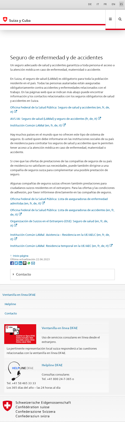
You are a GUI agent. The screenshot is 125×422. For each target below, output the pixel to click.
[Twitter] (16, 253)
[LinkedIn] (21, 253)
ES (121, 4)
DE (90, 4)
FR (105, 4)
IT (98, 4)
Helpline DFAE (52, 355)
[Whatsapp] (29, 253)
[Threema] (25, 253)
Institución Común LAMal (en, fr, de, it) (38, 116)
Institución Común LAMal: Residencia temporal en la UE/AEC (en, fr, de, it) (61, 236)
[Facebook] (12, 253)
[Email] (33, 253)
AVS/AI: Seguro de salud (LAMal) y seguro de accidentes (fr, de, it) (55, 109)
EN (113, 4)
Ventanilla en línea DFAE (19, 285)
